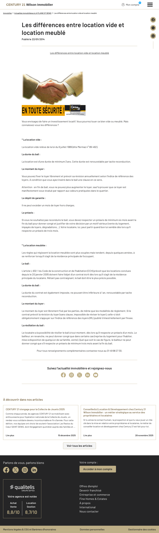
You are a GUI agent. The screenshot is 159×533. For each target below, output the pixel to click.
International (87, 507)
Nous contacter (89, 511)
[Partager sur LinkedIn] (153, 36)
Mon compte (130, 4)
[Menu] (150, 4)
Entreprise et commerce (95, 494)
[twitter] (15, 470)
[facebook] (6, 470)
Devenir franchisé (90, 490)
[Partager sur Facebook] (153, 20)
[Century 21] (29, 4)
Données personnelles (92, 529)
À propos (85, 503)
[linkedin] (34, 470)
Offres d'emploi (89, 486)
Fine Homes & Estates (93, 498)
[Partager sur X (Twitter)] (153, 28)
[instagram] (25, 470)
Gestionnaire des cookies (142, 529)
